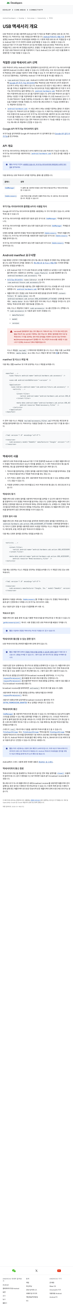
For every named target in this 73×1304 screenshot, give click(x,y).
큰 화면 (52, 1283)
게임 (27, 1283)
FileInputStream (10, 732)
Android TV (54, 1297)
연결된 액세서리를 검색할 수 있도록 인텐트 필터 (41, 652)
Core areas (20, 10)
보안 (4, 1292)
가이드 (51, 18)
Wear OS (53, 1286)
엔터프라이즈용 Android (11, 1288)
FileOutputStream (30, 732)
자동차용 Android (56, 1293)
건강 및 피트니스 (31, 1290)
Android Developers (9, 18)
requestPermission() (12, 678)
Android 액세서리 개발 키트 (53, 37)
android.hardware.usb (45, 91)
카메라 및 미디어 (31, 1293)
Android (6, 1285)
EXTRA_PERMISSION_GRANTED (15, 703)
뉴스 (4, 1299)
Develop (7, 10)
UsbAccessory (10, 196)
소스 (4, 1296)
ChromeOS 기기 (55, 1290)
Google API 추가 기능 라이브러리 (22, 83)
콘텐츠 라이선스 (35, 800)
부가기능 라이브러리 (15, 280)
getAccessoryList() (11, 622)
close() (60, 773)
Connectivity (36, 10)
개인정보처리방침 (32, 1297)
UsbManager (9, 188)
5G (27, 1301)
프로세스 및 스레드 (46, 762)
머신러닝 (29, 1286)
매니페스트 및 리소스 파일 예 (45, 263)
